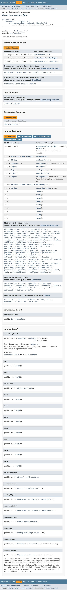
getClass (31, 299)
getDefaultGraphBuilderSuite (16, 253)
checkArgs (48, 235)
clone (6, 299)
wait (26, 301)
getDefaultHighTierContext (42, 253)
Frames (27, 6)
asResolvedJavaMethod (30, 231)
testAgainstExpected (19, 272)
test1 (38, 191)
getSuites (26, 263)
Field (16, 9)
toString (18, 301)
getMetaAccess (34, 255)
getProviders (45, 257)
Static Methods (24, 136)
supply (50, 270)
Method (29, 9)
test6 (38, 208)
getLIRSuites (9, 255)
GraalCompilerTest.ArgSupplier (17, 72)
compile (7, 240)
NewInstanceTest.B (42, 55)
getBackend (47, 244)
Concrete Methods (13, 139)
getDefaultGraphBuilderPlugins (43, 250)
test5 (38, 205)
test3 (38, 198)
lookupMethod (46, 265)
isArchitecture (18, 265)
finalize (22, 299)
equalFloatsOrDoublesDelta (27, 288)
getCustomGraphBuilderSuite (16, 250)
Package (12, 2)
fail (42, 288)
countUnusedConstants (22, 240)
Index (40, 2)
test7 (38, 211)
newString (40, 188)
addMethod (8, 229)
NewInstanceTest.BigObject (46, 58)
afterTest (25, 229)
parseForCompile (44, 268)
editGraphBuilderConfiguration (17, 242)
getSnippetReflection (35, 261)
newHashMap (41, 163)
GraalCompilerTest (17, 33)
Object (55, 146)
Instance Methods (42, 136)
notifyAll (8, 301)
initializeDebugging (51, 263)
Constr (22, 9)
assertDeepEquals (43, 146)
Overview (4, 2)
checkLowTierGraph (31, 238)
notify (49, 299)
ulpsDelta (29, 290)
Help (45, 2)
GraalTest (36, 80)
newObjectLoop (42, 170)
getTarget (36, 263)
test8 (38, 215)
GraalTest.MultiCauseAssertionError (20, 84)
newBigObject (41, 156)
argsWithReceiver (11, 231)
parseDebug (9, 268)
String (14, 160)
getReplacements (11, 259)
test (57, 270)
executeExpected (34, 244)
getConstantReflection (27, 248)
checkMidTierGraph (48, 238)
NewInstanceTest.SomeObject (46, 61)
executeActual (39, 242)
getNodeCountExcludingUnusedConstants (21, 257)
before (46, 233)
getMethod (50, 288)
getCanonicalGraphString (15, 246)
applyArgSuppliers (39, 229)
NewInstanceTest (21, 31)
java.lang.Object (8, 19)
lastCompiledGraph (12, 103)
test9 (38, 218)
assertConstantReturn (50, 231)
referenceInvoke (39, 270)
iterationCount (33, 265)
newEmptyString (42, 160)
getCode (31, 246)
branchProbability (12, 235)
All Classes (47, 6)
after (17, 229)
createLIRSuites (40, 240)
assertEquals (9, 233)
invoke (7, 265)
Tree (25, 2)
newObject (40, 166)
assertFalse (9, 286)
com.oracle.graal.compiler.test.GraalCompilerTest (28, 23)
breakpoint (26, 235)
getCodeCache (9, 248)
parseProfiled (10, 270)
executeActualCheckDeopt (15, 244)
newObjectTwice (42, 173)
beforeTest (55, 233)
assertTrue (45, 286)
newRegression (42, 177)
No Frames (35, 6)
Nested (10, 9)
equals (13, 299)
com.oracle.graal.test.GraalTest (18, 21)
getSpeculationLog (12, 263)
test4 (38, 201)
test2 (38, 195)
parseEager (20, 268)
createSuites (54, 240)
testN (51, 272)
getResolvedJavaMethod (29, 259)
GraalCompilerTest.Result (44, 72)
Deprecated (32, 2)
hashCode (40, 299)
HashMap (14, 163)
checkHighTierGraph (12, 238)
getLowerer (22, 255)
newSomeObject (42, 185)
